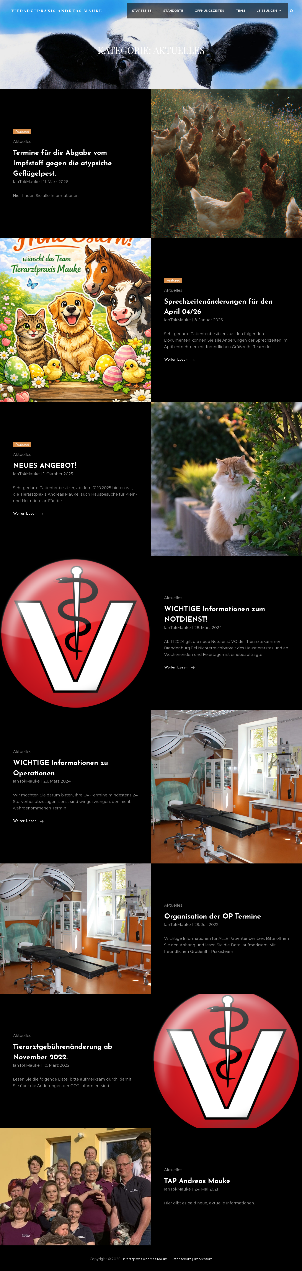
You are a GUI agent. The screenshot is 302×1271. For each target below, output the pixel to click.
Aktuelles (22, 141)
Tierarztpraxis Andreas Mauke (58, 9)
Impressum (207, 1259)
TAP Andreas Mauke (203, 1181)
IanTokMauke (26, 181)
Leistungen (272, 9)
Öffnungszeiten (216, 9)
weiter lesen (179, 360)
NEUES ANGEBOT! (50, 466)
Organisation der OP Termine (221, 916)
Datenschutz (184, 1259)
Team (245, 9)
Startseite (152, 9)
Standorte (182, 9)
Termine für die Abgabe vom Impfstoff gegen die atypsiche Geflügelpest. (70, 163)
